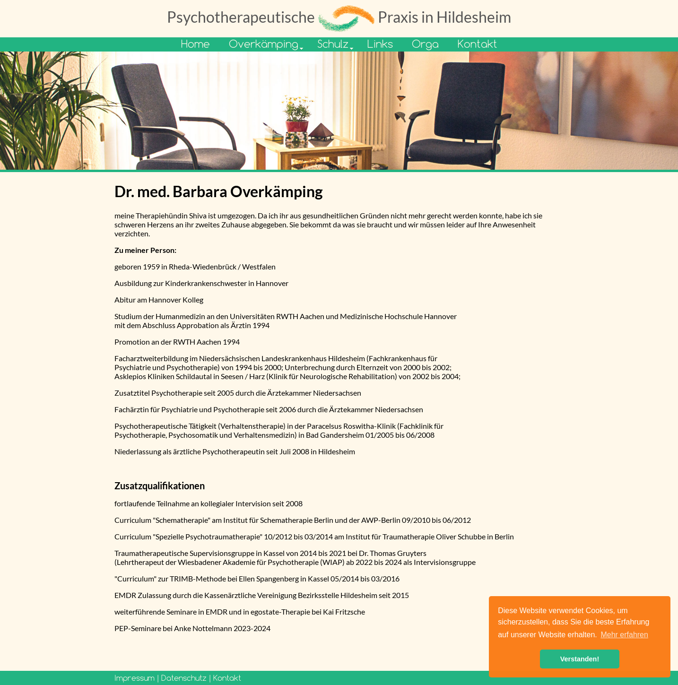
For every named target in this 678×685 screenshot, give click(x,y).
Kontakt (477, 44)
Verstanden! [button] (579, 659)
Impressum (134, 678)
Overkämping (263, 44)
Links (380, 44)
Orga (425, 44)
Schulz (332, 44)
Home (195, 44)
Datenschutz (184, 678)
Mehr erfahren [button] (624, 635)
